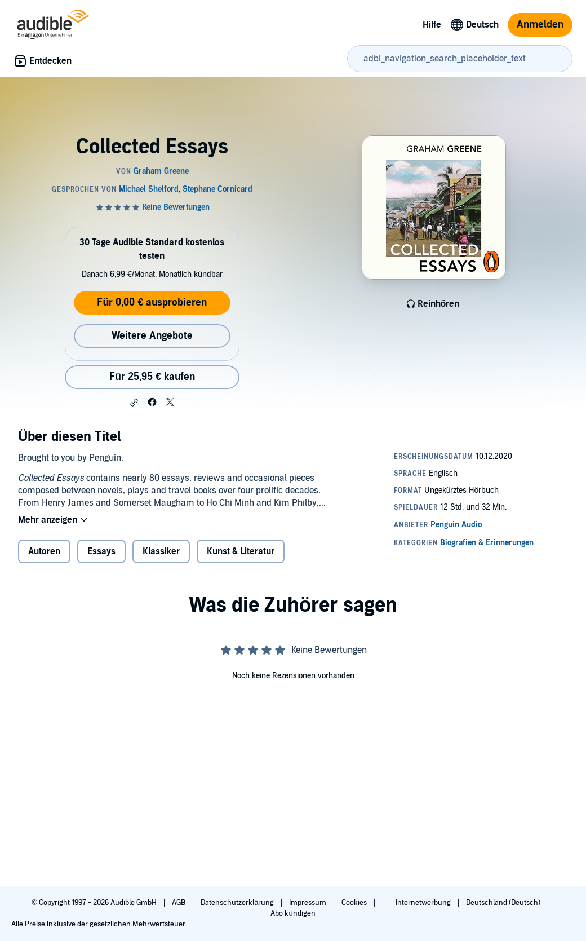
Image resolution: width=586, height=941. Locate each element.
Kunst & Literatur (240, 551)
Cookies (355, 902)
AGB (179, 902)
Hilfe (432, 24)
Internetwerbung (424, 902)
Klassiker (161, 551)
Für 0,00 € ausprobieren (152, 302)
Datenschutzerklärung (238, 902)
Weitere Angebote (152, 336)
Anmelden (540, 24)
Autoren (44, 551)
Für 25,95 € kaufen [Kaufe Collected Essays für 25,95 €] (152, 377)
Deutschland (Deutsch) (504, 902)
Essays (101, 551)
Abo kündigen (292, 913)
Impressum (308, 902)
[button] (134, 402)
